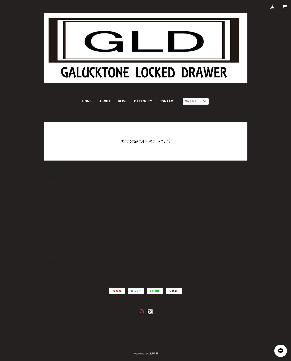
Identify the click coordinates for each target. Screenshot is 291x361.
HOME (87, 101)
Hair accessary (55, 220)
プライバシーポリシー (59, 338)
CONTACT (167, 101)
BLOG (122, 101)
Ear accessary (54, 245)
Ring (47, 195)
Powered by (146, 353)
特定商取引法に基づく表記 (93, 338)
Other (48, 270)
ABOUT (105, 101)
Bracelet (50, 183)
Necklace (51, 208)
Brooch (49, 232)
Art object (51, 257)
